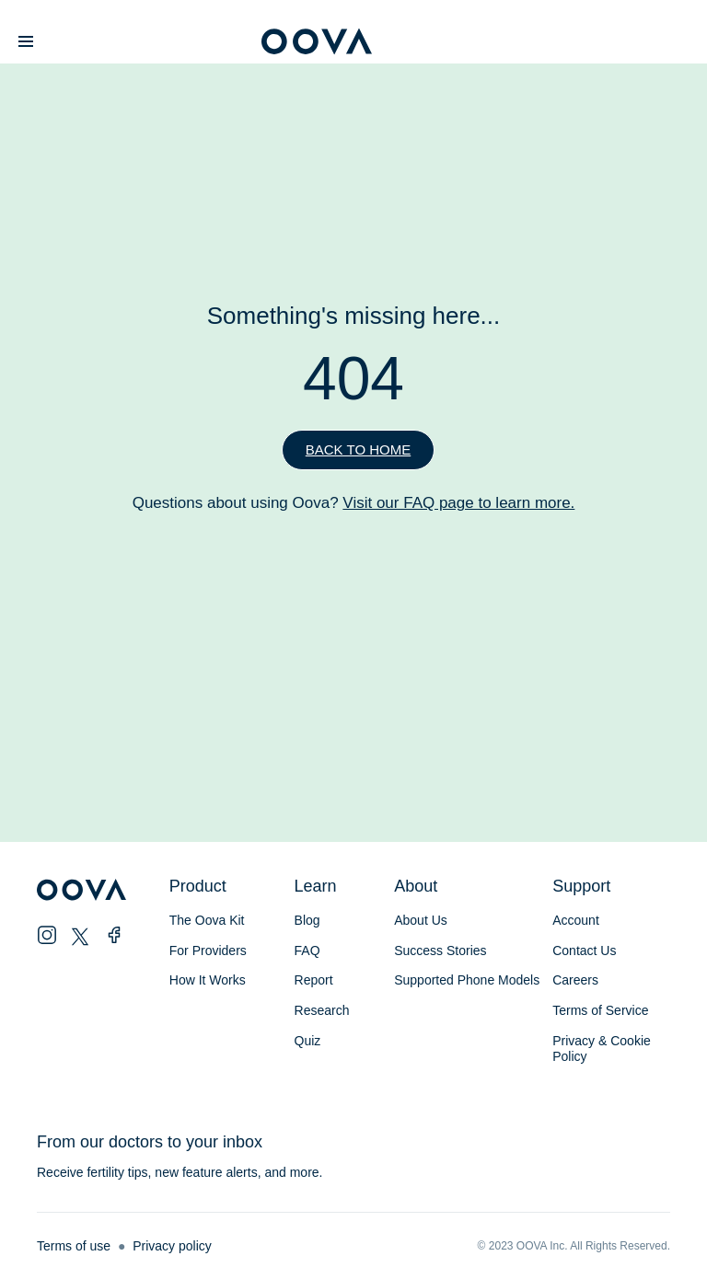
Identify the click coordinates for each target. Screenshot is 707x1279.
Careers (575, 980)
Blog (307, 920)
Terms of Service (600, 1010)
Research (322, 1010)
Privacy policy (172, 1246)
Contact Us (584, 950)
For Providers (208, 950)
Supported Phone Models (466, 980)
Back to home (358, 449)
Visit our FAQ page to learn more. (458, 503)
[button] (26, 42)
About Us (420, 920)
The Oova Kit (207, 920)
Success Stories (440, 950)
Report (314, 980)
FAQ (307, 950)
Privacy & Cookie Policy (601, 1049)
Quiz (308, 1040)
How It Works (207, 980)
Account (575, 920)
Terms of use (73, 1246)
